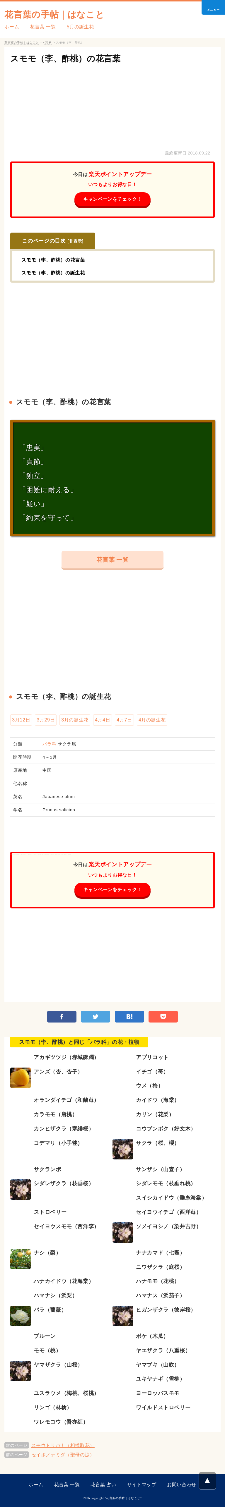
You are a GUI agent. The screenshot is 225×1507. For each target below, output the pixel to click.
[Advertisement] (112, 105)
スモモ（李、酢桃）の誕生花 (53, 272)
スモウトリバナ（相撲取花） (63, 1445)
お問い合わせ (181, 1484)
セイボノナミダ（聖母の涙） (63, 1454)
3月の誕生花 (74, 719)
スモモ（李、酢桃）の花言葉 (65, 58)
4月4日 (102, 719)
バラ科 (49, 743)
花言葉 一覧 (43, 26)
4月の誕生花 (152, 719)
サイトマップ (141, 1484)
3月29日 (46, 719)
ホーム (11, 26)
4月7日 (124, 719)
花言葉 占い (103, 1484)
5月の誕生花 (80, 26)
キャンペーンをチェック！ (112, 199)
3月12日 (21, 719)
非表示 (75, 241)
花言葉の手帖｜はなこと (54, 14)
